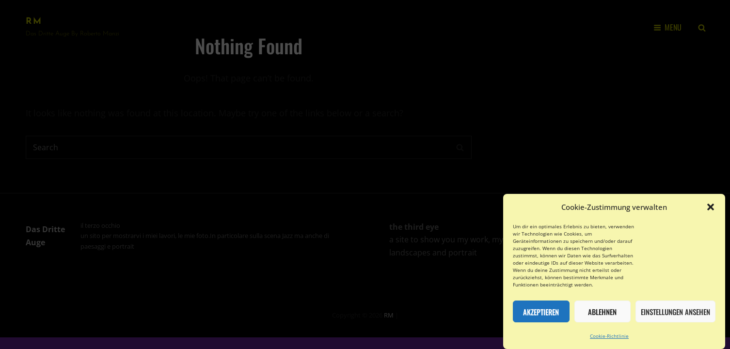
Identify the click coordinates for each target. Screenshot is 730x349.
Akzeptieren (541, 315)
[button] (710, 211)
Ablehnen (602, 315)
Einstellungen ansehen (675, 315)
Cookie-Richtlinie (609, 340)
